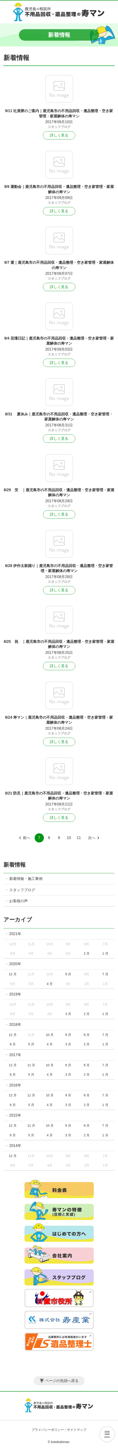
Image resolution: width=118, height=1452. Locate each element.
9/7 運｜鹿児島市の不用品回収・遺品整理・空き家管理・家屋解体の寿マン (59, 265)
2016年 (15, 1085)
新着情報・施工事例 (25, 879)
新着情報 (14, 865)
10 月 (50, 1035)
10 (69, 838)
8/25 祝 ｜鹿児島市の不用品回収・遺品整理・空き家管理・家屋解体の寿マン (59, 644)
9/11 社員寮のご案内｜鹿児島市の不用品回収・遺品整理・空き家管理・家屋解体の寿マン (59, 113)
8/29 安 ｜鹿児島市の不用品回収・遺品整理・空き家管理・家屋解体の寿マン (59, 492)
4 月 (50, 984)
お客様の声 (18, 901)
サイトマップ (76, 1430)
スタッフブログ (59, 127)
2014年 (15, 1146)
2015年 (15, 1115)
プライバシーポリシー (48, 1430)
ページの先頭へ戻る (62, 1381)
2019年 (15, 994)
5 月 (31, 1044)
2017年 (15, 1055)
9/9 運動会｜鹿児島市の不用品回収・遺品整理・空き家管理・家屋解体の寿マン (59, 189)
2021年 (15, 934)
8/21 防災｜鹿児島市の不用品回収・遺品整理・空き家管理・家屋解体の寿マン (59, 795)
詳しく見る (59, 135)
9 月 (68, 974)
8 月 (87, 1035)
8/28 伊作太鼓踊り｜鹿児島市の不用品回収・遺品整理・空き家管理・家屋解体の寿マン (59, 568)
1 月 (105, 953)
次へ (91, 838)
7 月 (105, 974)
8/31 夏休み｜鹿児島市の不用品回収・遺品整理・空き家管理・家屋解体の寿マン (59, 416)
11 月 (31, 1065)
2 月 (87, 953)
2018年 (15, 1025)
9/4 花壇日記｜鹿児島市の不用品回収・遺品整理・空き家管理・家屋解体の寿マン (59, 340)
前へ (26, 838)
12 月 (12, 974)
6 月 (13, 1044)
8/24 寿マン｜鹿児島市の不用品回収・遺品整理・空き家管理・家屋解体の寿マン (59, 719)
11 (79, 838)
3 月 (68, 1014)
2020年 (15, 964)
